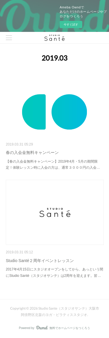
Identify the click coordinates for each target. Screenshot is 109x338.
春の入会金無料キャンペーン (32, 152)
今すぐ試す (71, 24)
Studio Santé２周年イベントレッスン (40, 260)
